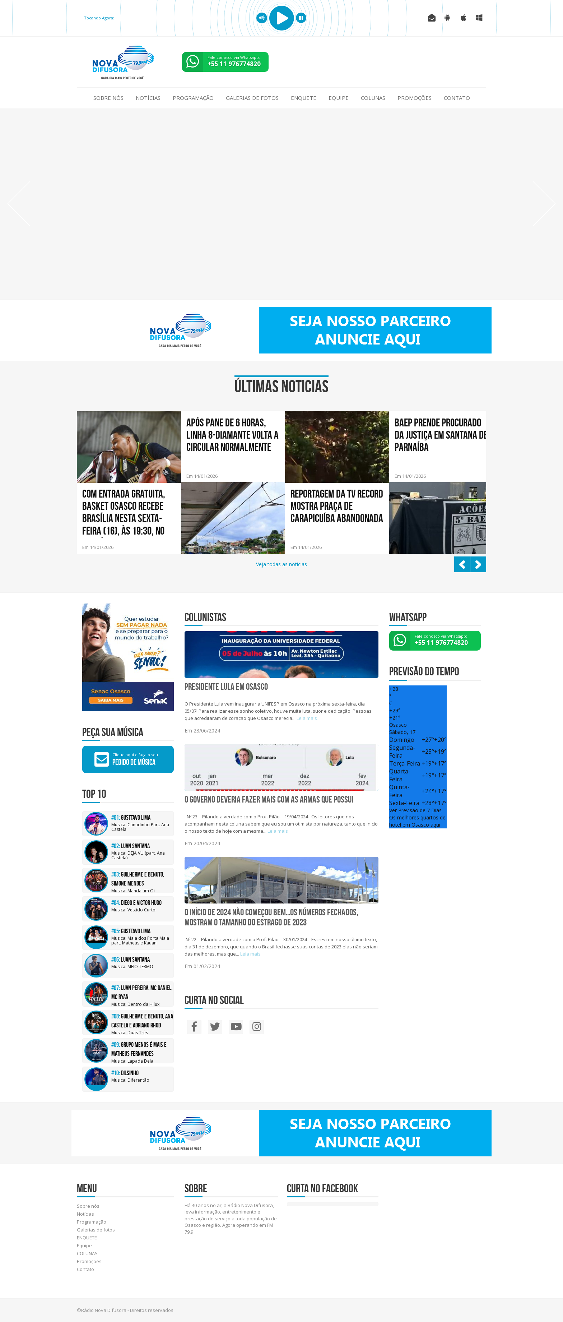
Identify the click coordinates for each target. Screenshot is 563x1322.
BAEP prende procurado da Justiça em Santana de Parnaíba (441, 434)
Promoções (414, 97)
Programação (193, 97)
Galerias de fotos (252, 97)
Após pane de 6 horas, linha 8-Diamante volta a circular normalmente (232, 434)
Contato (457, 97)
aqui (435, 824)
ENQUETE (303, 97)
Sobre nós (108, 97)
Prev (19, 204)
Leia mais (307, 718)
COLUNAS (373, 97)
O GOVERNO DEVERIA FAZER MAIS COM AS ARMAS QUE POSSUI (269, 799)
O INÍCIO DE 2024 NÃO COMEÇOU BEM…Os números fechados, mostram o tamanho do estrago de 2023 (271, 917)
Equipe (339, 97)
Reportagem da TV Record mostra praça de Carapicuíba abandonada (336, 505)
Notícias (148, 97)
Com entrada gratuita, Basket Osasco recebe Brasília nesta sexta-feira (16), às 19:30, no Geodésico (123, 512)
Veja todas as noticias (281, 564)
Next (544, 204)
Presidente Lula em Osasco (226, 686)
